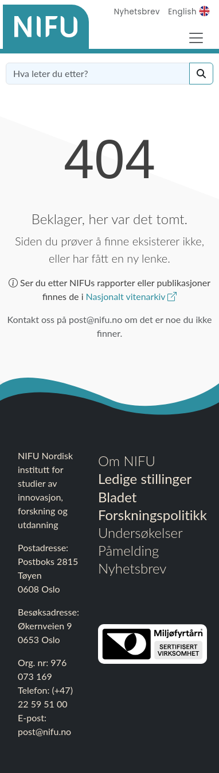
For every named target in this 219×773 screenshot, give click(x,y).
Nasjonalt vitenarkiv (131, 296)
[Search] (201, 73)
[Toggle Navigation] (196, 38)
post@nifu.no (44, 731)
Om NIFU (126, 460)
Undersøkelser (140, 532)
